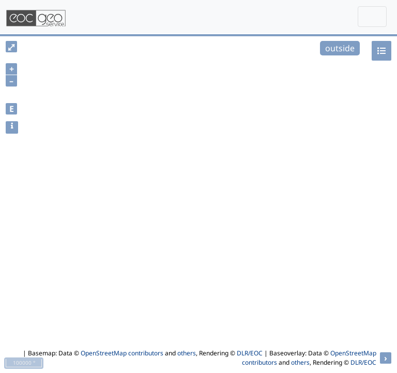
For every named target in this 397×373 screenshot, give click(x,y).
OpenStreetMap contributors (122, 353)
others (186, 353)
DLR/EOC (250, 353)
